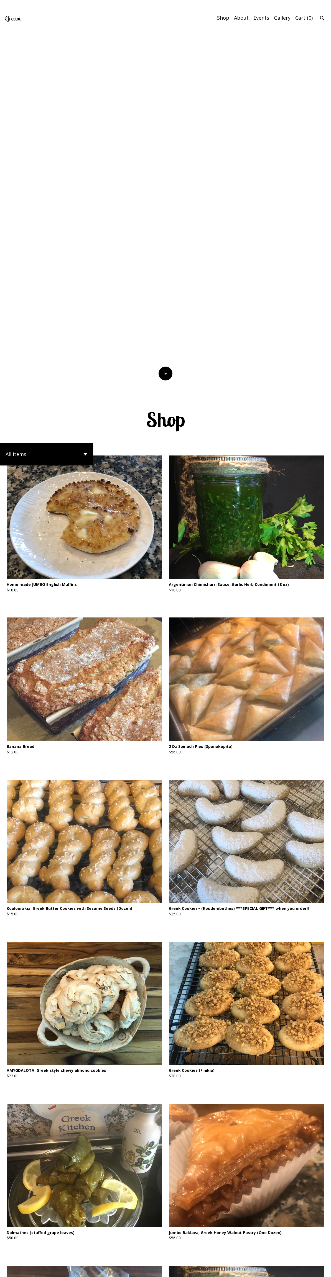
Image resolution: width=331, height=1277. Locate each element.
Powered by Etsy (49, 1268)
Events (261, 17)
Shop (223, 17)
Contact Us (268, 1268)
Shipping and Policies (302, 1268)
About (241, 17)
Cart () (304, 17)
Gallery (282, 17)
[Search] (322, 19)
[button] (46, 125)
